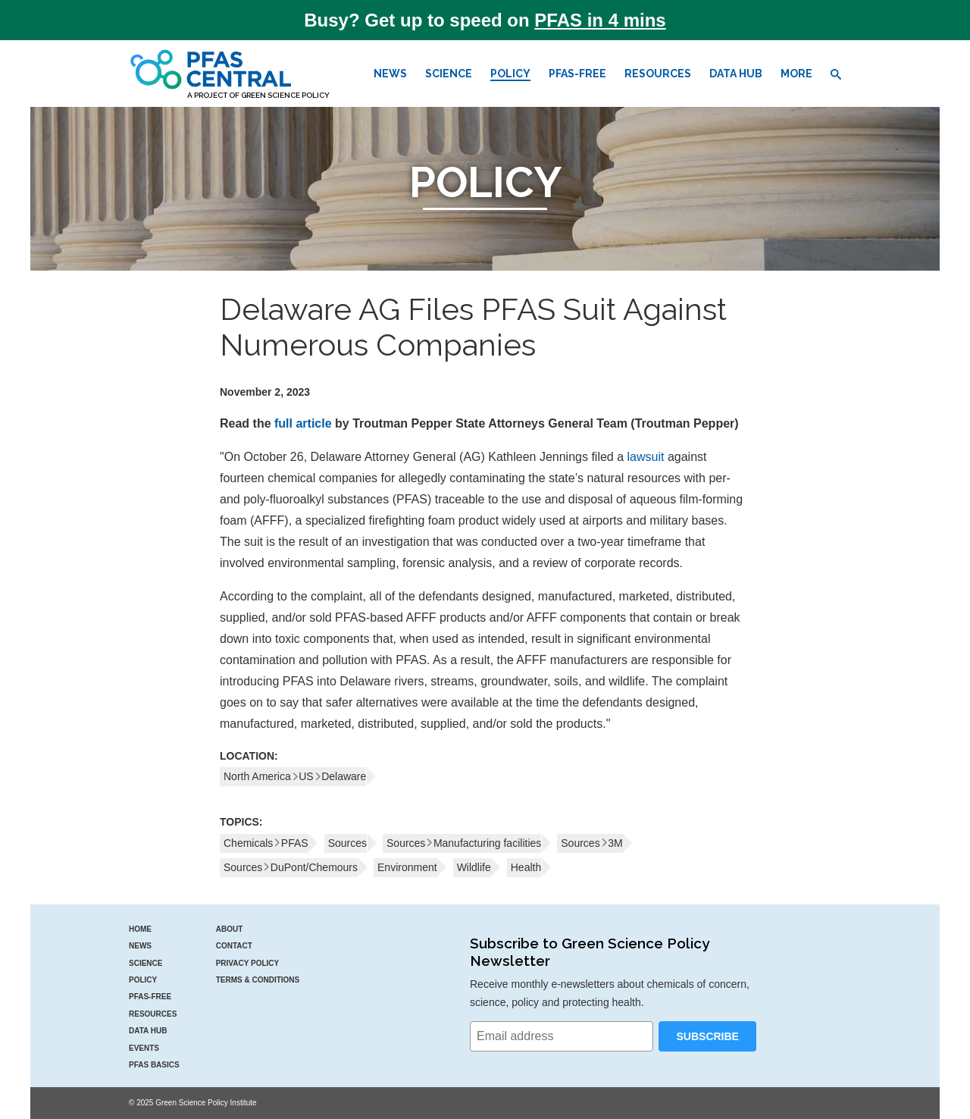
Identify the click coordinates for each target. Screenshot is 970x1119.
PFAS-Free (577, 73)
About (229, 929)
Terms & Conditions (258, 980)
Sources (347, 843)
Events (144, 1048)
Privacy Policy (248, 963)
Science (448, 73)
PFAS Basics (154, 1065)
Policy (510, 73)
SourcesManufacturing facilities (463, 843)
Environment (407, 867)
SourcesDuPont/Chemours (291, 867)
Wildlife (474, 867)
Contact (234, 946)
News (390, 73)
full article (303, 423)
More (796, 73)
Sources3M (591, 843)
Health (526, 867)
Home (140, 929)
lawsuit (646, 456)
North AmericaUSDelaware (295, 776)
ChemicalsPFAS (266, 843)
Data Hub (735, 73)
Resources (657, 73)
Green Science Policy (285, 95)
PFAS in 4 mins (599, 20)
